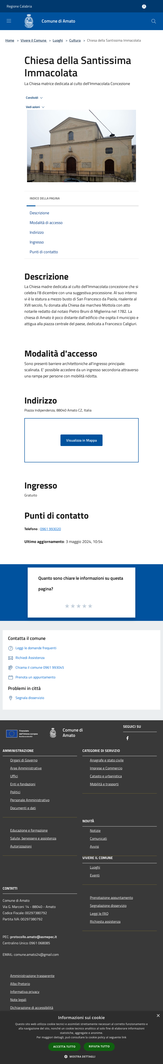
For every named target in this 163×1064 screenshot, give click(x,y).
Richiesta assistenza (105, 921)
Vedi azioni (36, 107)
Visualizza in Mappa (81, 440)
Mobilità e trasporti (104, 784)
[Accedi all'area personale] (144, 6)
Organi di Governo (23, 760)
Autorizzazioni (21, 846)
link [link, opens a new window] (124, 1037)
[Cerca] (153, 21)
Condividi (35, 97)
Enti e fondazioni (22, 784)
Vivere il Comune (34, 40)
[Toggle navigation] (9, 20)
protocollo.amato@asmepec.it (33, 936)
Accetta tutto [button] (64, 1047)
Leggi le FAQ (99, 913)
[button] (81, 1056)
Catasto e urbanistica (106, 776)
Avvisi (94, 846)
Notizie (95, 830)
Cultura (75, 40)
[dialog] (81, 1037)
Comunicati (98, 838)
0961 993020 (50, 528)
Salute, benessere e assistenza (33, 838)
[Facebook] (127, 738)
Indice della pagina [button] (45, 198)
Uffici (14, 776)
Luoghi (58, 40)
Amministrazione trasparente (32, 975)
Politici (15, 792)
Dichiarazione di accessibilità (31, 1007)
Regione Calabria (19, 6)
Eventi (95, 875)
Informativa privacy (24, 991)
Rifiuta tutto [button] (99, 1046)
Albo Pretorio (20, 983)
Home (9, 40)
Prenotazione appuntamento (111, 897)
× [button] (158, 1016)
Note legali (18, 999)
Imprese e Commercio (106, 768)
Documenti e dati (23, 808)
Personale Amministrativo (29, 800)
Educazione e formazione (29, 830)
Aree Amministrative (26, 768)
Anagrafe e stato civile (107, 760)
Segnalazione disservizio (108, 905)
